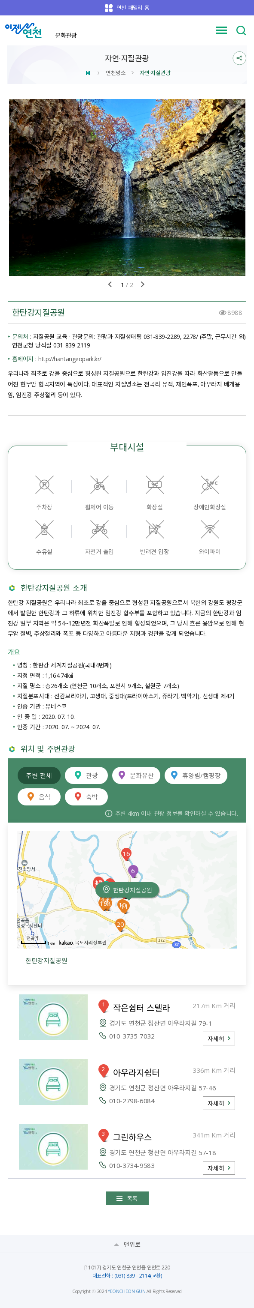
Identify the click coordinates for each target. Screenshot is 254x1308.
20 (120, 924)
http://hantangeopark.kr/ (69, 358)
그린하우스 (132, 1137)
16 (126, 853)
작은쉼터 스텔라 (141, 1007)
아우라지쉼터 (136, 1072)
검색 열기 (241, 30)
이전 (110, 284)
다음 (142, 284)
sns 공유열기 (240, 58)
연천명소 (115, 73)
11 (125, 906)
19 (103, 903)
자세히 (216, 1038)
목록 (132, 1198)
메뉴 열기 (221, 30)
